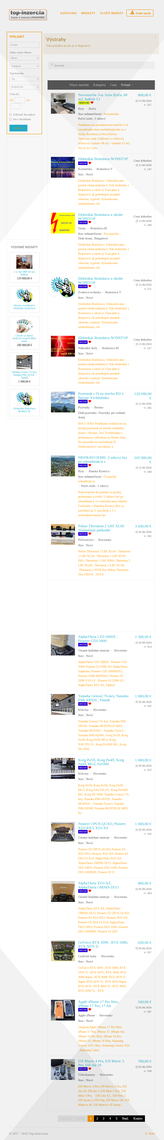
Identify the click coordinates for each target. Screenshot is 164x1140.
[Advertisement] (24, 188)
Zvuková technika (89, 292)
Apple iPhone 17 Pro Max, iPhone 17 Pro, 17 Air (98, 1004)
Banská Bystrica (99, 471)
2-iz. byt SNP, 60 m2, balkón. (24, 273)
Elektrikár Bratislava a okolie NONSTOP (100, 217)
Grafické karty (87, 956)
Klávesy (83, 709)
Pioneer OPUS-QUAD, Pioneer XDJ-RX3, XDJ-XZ (102, 826)
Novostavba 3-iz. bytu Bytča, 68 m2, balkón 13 (102, 97)
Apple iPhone (86, 1015)
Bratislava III (98, 228)
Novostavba (111, 114)
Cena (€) (14, 94)
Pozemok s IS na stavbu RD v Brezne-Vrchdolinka (101, 395)
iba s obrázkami (22, 119)
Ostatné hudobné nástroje (94, 650)
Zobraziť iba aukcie (24, 114)
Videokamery (86, 1074)
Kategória (100, 85)
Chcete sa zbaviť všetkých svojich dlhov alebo (24, 338)
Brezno (98, 407)
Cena (113, 85)
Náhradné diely (88, 348)
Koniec (138, 1118)
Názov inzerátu (80, 85)
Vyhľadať (18, 128)
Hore (149, 1133)
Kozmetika (85, 169)
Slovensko (104, 539)
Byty (81, 108)
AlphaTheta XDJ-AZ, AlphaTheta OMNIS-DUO (98, 885)
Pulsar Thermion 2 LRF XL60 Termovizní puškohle (101, 528)
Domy (82, 228)
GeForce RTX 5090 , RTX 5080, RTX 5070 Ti (103, 944)
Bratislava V (105, 169)
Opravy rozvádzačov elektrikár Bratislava (24, 307)
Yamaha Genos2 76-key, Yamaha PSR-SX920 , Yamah (24, 375)
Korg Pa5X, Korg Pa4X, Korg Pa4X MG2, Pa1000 (101, 762)
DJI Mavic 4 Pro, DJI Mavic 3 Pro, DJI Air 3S (101, 1063)
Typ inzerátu (16, 73)
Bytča (92, 108)
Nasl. (125, 1118)
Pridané (126, 85)
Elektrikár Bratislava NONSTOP (24, 410)
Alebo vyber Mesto (20, 52)
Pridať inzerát (140, 13)
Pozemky (84, 407)
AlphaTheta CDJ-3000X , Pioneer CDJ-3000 (98, 639)
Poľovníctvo (86, 539)
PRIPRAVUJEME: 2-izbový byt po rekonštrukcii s (102, 459)
